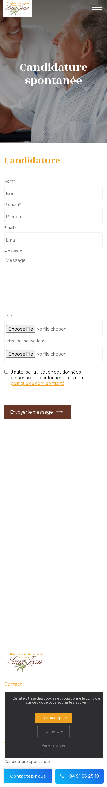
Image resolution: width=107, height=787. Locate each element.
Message (13, 251)
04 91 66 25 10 (79, 776)
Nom (9, 181)
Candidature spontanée (27, 761)
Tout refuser (54, 731)
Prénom (12, 204)
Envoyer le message (31, 412)
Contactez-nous (28, 776)
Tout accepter (53, 718)
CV (8, 316)
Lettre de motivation (24, 341)
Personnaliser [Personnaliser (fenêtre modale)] (54, 745)
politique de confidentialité (37, 383)
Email (10, 227)
